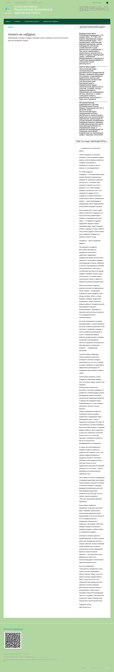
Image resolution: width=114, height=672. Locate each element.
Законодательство (21, 2)
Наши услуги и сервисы (51, 21)
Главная (8, 2)
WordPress (107, 668)
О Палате (17, 21)
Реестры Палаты (37, 2)
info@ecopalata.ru (26, 654)
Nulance (89, 668)
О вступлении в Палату (32, 21)
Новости (7, 21)
